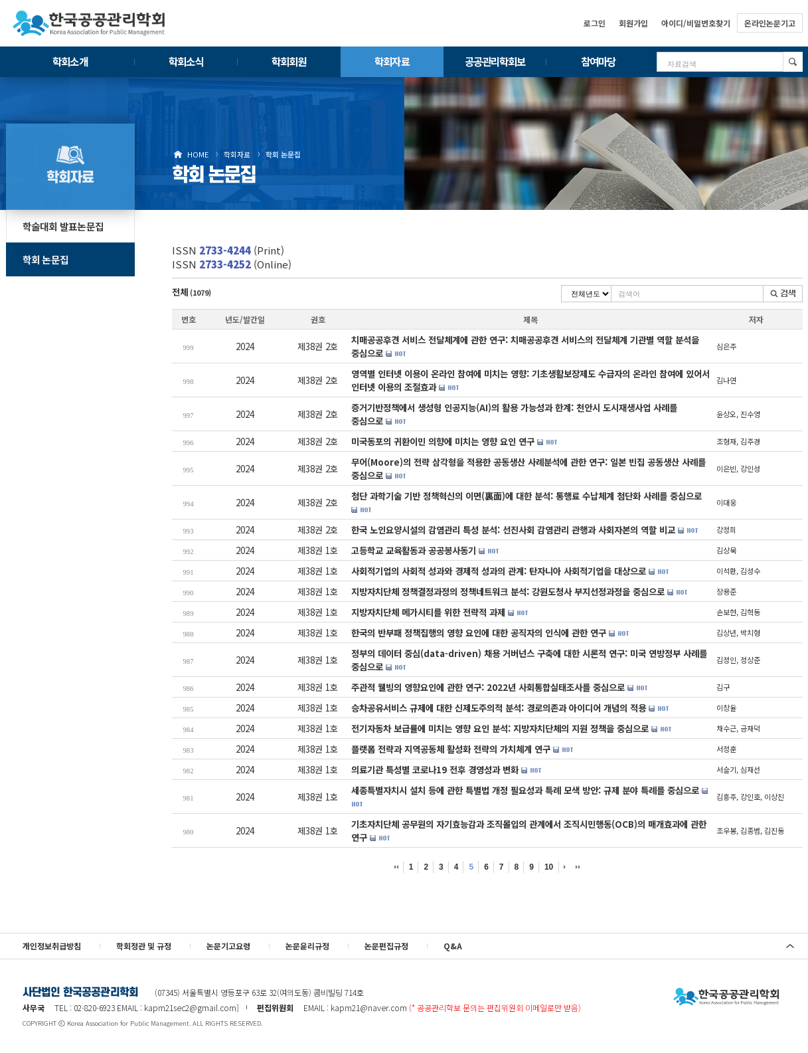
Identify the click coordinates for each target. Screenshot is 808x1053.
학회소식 (186, 61)
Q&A (453, 945)
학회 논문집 (283, 154)
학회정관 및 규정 (143, 945)
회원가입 (633, 23)
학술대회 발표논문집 (63, 226)
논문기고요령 (228, 945)
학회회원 (289, 61)
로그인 (595, 23)
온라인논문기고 (769, 23)
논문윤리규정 (307, 945)
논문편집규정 (386, 945)
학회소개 (69, 61)
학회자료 (391, 61)
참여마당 (598, 61)
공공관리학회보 (495, 61)
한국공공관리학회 (89, 23)
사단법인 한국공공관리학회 (726, 997)
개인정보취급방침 (52, 945)
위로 (790, 946)
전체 (191, 291)
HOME (197, 154)
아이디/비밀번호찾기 (695, 23)
